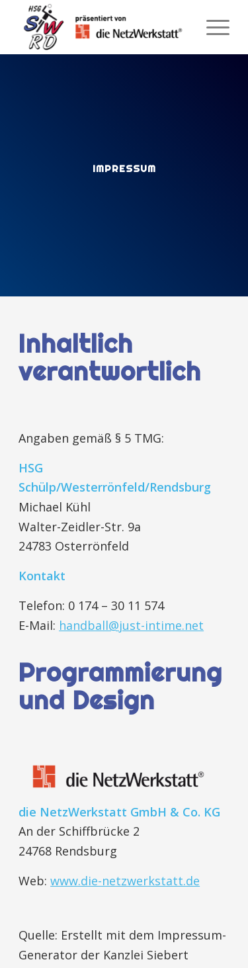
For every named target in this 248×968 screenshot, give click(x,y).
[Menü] (211, 27)
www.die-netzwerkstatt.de (125, 881)
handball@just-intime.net (131, 625)
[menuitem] (211, 27)
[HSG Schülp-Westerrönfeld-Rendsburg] (103, 27)
